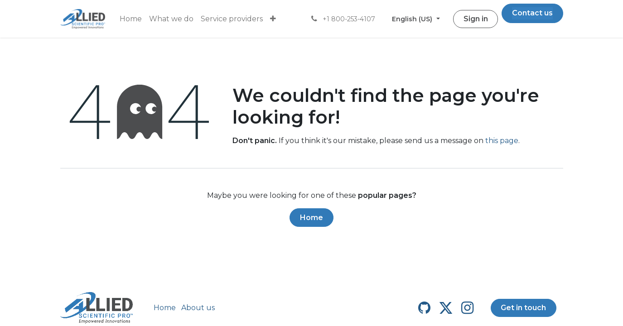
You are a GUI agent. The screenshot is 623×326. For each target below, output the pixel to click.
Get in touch (523, 307)
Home (311, 217)
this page (501, 140)
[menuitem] (130, 19)
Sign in (476, 18)
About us (198, 307)
